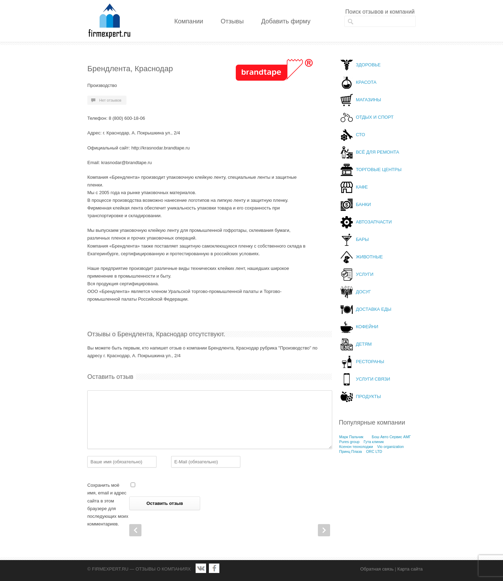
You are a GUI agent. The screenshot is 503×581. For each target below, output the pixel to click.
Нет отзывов (110, 100)
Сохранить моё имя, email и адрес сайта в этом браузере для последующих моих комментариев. (107, 504)
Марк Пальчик (351, 437)
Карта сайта (410, 569)
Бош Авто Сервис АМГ (391, 437)
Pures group (349, 442)
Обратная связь (377, 569)
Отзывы (232, 21)
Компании (188, 21)
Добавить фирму (286, 21)
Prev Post (135, 530)
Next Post (324, 530)
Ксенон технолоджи (356, 446)
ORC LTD (374, 451)
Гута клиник (374, 442)
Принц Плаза (350, 451)
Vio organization (390, 446)
